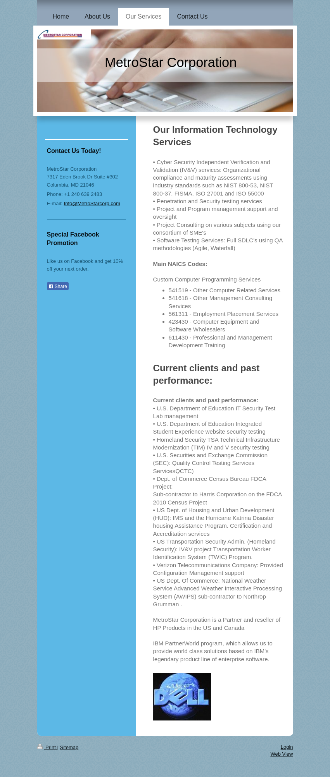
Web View (281, 754)
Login (287, 747)
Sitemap (69, 747)
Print (47, 747)
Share (57, 286)
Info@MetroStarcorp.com (92, 203)
